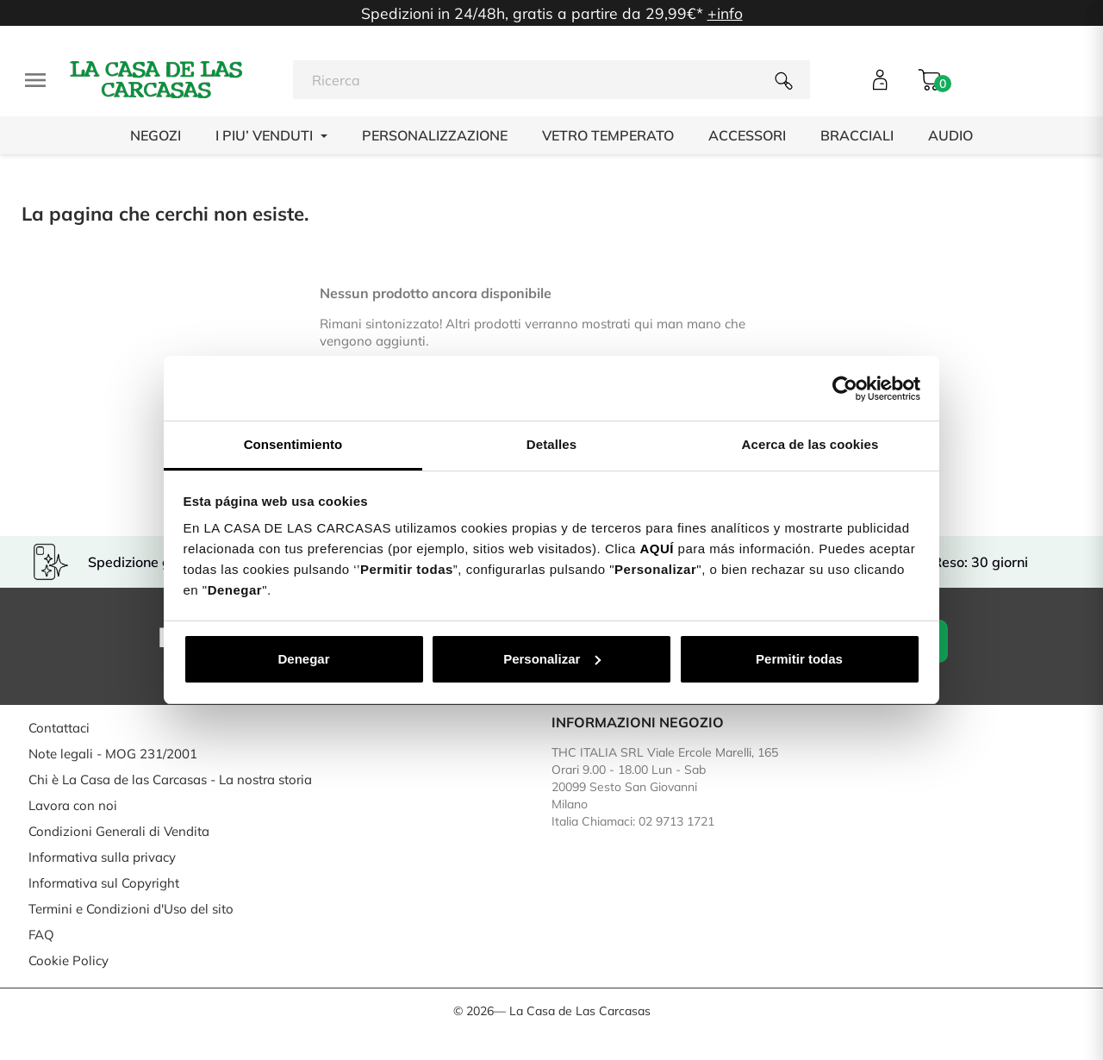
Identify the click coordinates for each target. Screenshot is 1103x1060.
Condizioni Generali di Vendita (118, 831)
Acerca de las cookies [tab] (810, 444)
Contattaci (59, 728)
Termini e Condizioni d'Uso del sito (131, 909)
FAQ (41, 934)
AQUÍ (656, 548)
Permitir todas (799, 659)
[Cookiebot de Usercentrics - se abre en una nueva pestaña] (845, 389)
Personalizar (552, 659)
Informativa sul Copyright (103, 883)
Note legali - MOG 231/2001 (112, 753)
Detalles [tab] (551, 444)
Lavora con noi (72, 805)
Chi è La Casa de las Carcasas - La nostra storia (170, 779)
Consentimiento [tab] (293, 444)
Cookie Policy (68, 960)
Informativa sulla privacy (102, 857)
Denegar (303, 659)
